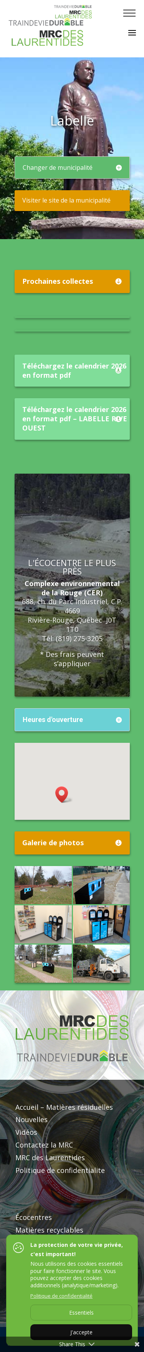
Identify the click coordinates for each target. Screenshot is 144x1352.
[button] (64, 794)
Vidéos (26, 1132)
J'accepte (81, 1332)
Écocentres (33, 1217)
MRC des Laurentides (50, 1157)
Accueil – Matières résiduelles (64, 1107)
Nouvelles (31, 1119)
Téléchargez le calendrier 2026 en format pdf (74, 370)
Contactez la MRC (44, 1144)
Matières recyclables (49, 1230)
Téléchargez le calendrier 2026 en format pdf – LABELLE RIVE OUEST (74, 418)
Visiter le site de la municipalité (66, 200)
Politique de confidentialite (60, 1170)
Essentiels (81, 1312)
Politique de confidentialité (61, 1295)
